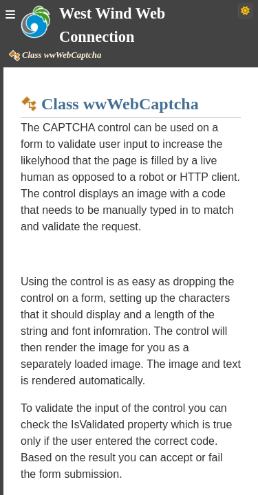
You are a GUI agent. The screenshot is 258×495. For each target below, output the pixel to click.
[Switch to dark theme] (245, 11)
